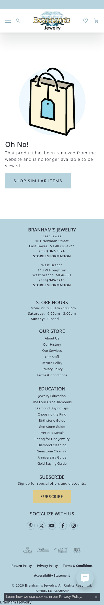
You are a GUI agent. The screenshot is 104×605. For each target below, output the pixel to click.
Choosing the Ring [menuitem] (52, 414)
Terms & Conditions (52, 375)
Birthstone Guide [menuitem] (52, 420)
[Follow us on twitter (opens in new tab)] (41, 526)
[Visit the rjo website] (77, 550)
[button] (18, 21)
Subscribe (52, 496)
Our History (52, 344)
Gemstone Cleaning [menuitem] (52, 451)
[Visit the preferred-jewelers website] (61, 550)
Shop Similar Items (38, 181)
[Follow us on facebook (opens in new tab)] (63, 526)
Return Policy (52, 362)
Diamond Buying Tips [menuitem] (51, 408)
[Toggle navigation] (8, 21)
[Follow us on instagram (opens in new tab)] (74, 526)
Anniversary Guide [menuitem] (52, 457)
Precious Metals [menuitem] (52, 432)
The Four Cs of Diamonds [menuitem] (52, 402)
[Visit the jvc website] (43, 550)
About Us (52, 338)
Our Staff (52, 356)
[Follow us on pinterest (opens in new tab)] (31, 526)
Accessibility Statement (52, 575)
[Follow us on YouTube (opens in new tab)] (52, 526)
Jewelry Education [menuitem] (52, 396)
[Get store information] (52, 256)
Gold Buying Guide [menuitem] (51, 463)
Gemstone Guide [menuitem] (52, 426)
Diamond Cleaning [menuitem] (52, 445)
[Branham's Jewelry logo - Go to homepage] (52, 21)
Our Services (52, 350)
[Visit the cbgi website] (27, 550)
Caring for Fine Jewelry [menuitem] (52, 439)
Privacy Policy (51, 369)
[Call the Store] (52, 251)
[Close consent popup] (96, 596)
